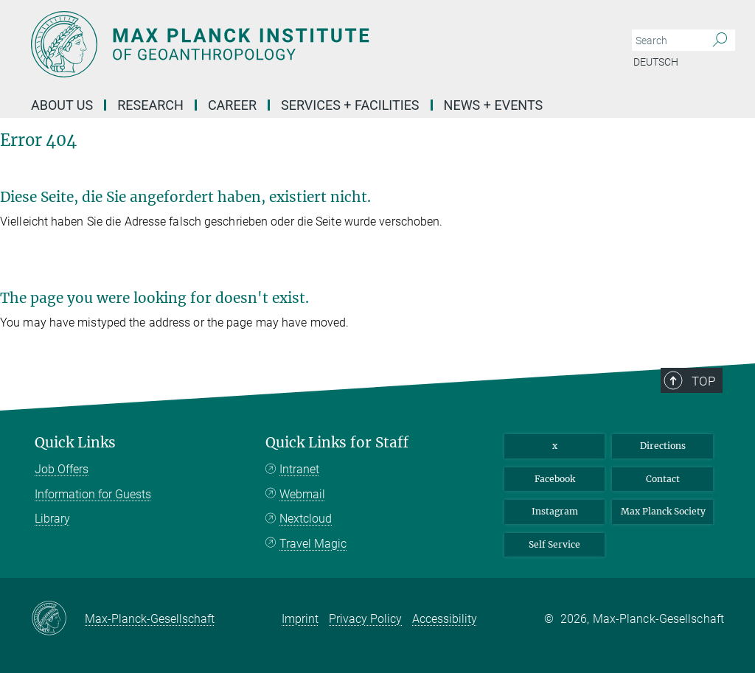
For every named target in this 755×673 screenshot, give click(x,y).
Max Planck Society (663, 511)
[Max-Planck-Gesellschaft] (58, 619)
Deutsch (655, 62)
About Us (62, 105)
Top (703, 381)
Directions (663, 445)
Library (52, 519)
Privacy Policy (365, 619)
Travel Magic (313, 544)
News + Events (493, 105)
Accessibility (444, 619)
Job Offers (61, 469)
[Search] (720, 40)
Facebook (555, 478)
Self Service (554, 544)
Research (150, 105)
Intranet (299, 469)
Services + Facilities (350, 105)
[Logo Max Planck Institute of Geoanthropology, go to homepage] (307, 44)
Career (232, 105)
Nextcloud (305, 519)
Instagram (555, 511)
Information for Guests (93, 494)
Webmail (302, 494)
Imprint (300, 619)
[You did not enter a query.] (667, 40)
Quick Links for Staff (336, 442)
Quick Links (75, 442)
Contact (663, 478)
